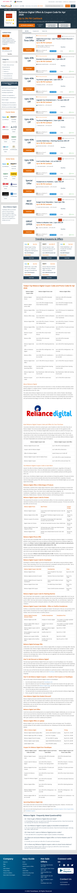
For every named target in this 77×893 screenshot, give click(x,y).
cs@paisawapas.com (65, 884)
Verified (72, 51)
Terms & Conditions (7, 872)
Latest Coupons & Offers (28, 866)
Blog (4, 864)
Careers (24, 868)
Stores (9, 9)
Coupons (36, 31)
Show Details (28, 255)
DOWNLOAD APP (72, 1)
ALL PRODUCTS (16, 5)
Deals (44, 31)
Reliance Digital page (45, 685)
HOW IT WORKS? (59, 1)
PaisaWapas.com (48, 682)
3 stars (9, 20)
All (26, 31)
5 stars (13, 20)
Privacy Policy (6, 870)
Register (68, 6)
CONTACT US (65, 1)
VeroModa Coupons (30, 811)
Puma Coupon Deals (69, 809)
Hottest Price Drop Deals (28, 872)
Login (73, 6)
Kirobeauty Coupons (58, 809)
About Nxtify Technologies (9, 875)
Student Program (26, 875)
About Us (5, 862)
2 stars (7, 20)
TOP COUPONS (34, 5)
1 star (13, 23)
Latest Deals (25, 870)
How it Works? (6, 868)
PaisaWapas (52, 671)
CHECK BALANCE (51, 1)
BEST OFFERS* (40, 5)
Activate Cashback (27, 25)
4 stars (11, 20)
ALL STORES (22, 5)
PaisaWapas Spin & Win (46, 883)
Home (5, 9)
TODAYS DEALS (28, 5)
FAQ (4, 866)
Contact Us (65, 879)
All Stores (25, 864)
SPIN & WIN (18, 1)
